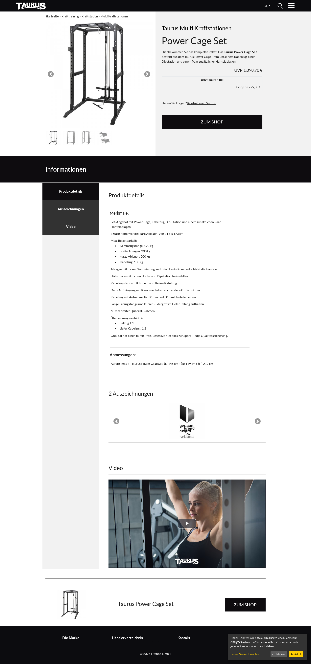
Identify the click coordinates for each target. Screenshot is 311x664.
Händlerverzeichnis (127, 638)
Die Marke (70, 638)
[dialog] (267, 647)
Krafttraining (70, 16)
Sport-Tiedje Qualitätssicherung (205, 335)
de (266, 6)
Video (71, 227)
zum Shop (212, 121)
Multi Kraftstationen (114, 16)
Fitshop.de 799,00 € (247, 87)
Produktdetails (71, 191)
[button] (50, 74)
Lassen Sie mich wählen (244, 654)
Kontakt (184, 638)
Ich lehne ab (279, 654)
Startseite (52, 16)
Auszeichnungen (71, 209)
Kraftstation (90, 16)
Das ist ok (296, 654)
